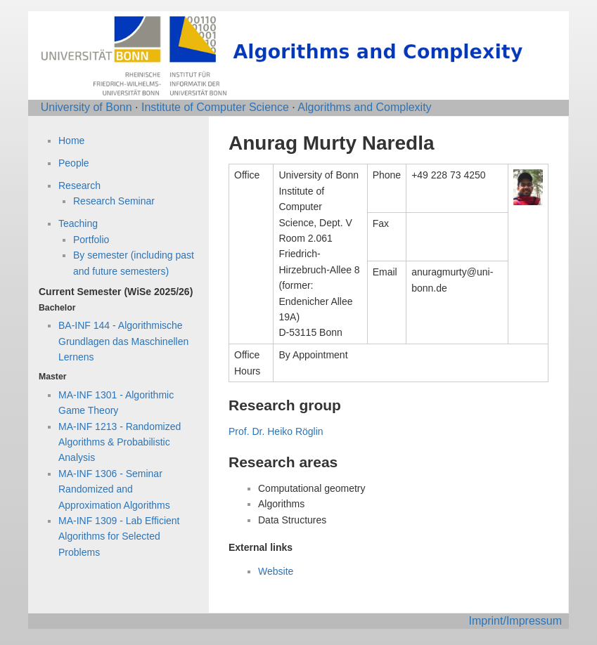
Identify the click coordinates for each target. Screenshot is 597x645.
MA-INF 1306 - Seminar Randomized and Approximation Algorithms (114, 489)
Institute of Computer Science (215, 107)
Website (275, 571)
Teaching (78, 223)
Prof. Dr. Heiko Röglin (276, 431)
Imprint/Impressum (515, 621)
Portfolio (91, 239)
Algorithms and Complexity (364, 107)
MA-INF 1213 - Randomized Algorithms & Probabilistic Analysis (119, 442)
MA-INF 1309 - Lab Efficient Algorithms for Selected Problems (118, 536)
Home (71, 140)
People (73, 163)
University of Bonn (86, 107)
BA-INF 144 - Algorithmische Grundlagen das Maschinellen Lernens (123, 341)
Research (79, 185)
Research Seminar (114, 201)
